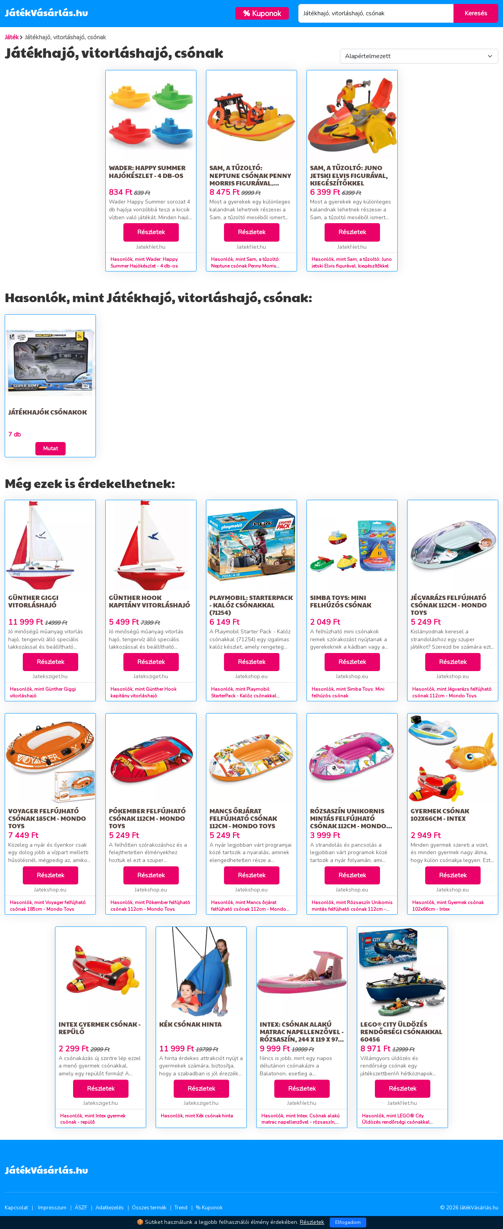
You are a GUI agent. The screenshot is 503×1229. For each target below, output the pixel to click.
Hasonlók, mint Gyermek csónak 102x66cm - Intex (448, 905)
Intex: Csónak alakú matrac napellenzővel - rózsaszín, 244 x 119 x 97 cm (302, 1035)
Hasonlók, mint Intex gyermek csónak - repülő (92, 1119)
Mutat (50, 448)
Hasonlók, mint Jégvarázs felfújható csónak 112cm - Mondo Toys (452, 692)
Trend (180, 1207)
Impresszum (52, 1207)
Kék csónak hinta (190, 1024)
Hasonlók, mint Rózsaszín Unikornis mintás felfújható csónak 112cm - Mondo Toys (352, 909)
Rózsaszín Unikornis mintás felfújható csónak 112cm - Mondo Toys (348, 822)
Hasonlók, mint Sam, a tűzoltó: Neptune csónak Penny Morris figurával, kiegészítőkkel (245, 266)
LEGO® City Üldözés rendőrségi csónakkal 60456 (401, 1032)
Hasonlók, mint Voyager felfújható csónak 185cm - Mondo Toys (48, 905)
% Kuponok (209, 1207)
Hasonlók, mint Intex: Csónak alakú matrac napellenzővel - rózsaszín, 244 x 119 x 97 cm (300, 1122)
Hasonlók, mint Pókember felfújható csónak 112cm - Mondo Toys (150, 905)
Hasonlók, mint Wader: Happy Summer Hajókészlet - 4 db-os (144, 262)
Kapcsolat (16, 1207)
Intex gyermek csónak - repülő (100, 1028)
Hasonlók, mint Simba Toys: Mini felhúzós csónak (348, 692)
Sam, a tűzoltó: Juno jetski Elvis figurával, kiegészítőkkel (349, 175)
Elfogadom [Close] (348, 1222)
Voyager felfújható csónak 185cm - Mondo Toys (47, 818)
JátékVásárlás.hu (46, 12)
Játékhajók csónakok (47, 411)
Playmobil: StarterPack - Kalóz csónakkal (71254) (251, 605)
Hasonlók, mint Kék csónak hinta (197, 1116)
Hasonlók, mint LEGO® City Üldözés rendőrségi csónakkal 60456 (396, 1122)
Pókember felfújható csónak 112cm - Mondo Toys (147, 818)
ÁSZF (81, 1207)
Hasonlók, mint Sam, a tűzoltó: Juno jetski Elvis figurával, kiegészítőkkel (352, 262)
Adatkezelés (109, 1207)
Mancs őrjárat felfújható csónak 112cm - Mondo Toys (243, 818)
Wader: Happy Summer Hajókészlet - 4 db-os (147, 171)
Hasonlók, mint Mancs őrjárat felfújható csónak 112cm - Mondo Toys (248, 909)
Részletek (151, 232)
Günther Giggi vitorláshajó (33, 601)
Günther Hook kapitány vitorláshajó (149, 601)
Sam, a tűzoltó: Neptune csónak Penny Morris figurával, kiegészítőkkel (250, 179)
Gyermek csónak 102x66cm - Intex (440, 814)
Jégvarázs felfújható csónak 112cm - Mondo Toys (449, 605)
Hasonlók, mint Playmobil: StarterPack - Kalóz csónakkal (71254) (243, 696)
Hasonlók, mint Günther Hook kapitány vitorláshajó (143, 692)
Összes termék (149, 1207)
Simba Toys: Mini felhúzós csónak (340, 601)
